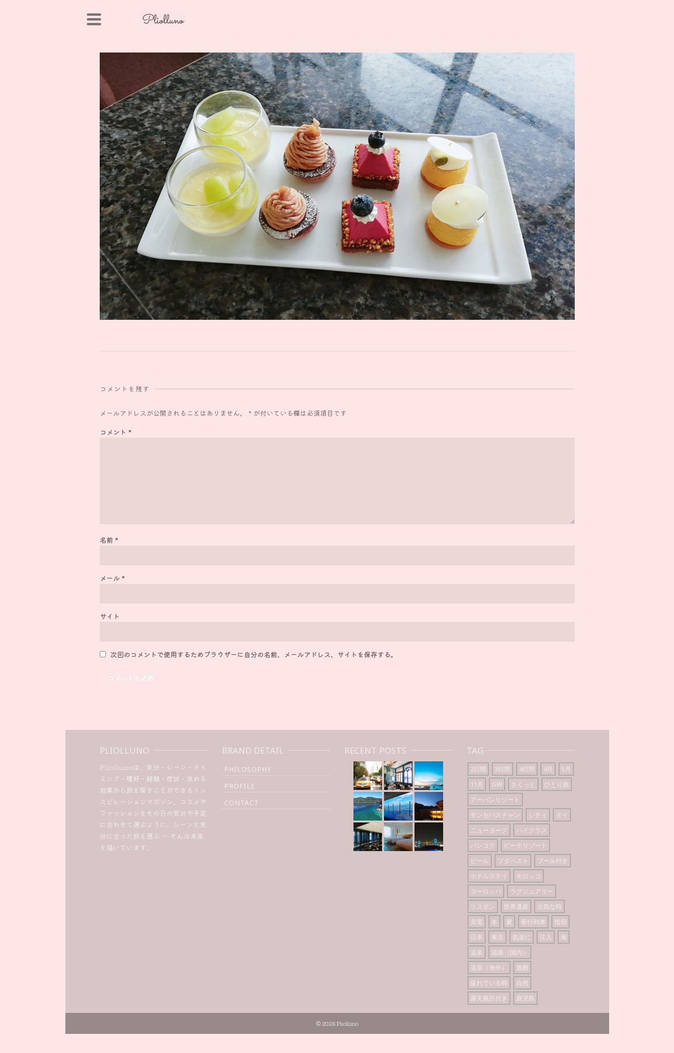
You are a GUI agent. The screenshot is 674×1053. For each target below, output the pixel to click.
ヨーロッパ (485, 891)
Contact (241, 802)
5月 (566, 769)
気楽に (521, 937)
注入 (545, 937)
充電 (476, 921)
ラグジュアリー (531, 891)
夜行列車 (533, 921)
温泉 (476, 952)
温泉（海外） (489, 967)
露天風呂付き (489, 998)
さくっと (523, 784)
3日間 (502, 769)
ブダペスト (513, 860)
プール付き (552, 860)
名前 (109, 540)
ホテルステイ (489, 876)
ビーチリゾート (525, 845)
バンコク (482, 845)
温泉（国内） (510, 952)
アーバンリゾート (495, 799)
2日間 (478, 769)
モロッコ (528, 876)
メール (112, 578)
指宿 (560, 921)
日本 (476, 937)
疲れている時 (489, 983)
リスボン (482, 906)
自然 (522, 983)
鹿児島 (525, 998)
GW (497, 784)
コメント (115, 432)
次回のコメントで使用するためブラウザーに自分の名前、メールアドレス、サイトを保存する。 (253, 654)
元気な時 (549, 906)
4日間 (527, 769)
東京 (497, 937)
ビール (479, 860)
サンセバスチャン (495, 815)
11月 (476, 784)
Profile (239, 785)
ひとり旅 (556, 784)
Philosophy (247, 769)
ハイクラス (531, 830)
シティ (538, 815)
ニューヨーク (489, 830)
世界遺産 (516, 906)
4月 (548, 769)
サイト (110, 616)
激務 (522, 967)
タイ (562, 815)
